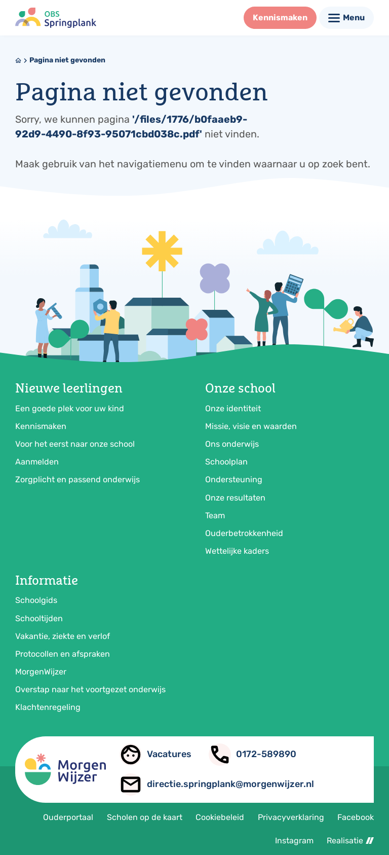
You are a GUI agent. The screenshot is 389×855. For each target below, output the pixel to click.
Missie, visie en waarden (251, 426)
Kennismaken (40, 426)
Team (215, 515)
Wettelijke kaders (237, 551)
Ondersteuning (233, 479)
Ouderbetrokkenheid (244, 533)
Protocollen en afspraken (62, 654)
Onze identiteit (233, 408)
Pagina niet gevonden (67, 60)
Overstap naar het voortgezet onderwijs (90, 689)
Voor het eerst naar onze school (75, 444)
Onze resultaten (235, 498)
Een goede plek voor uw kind (69, 408)
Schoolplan (226, 462)
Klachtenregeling (48, 707)
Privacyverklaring (291, 817)
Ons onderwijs (232, 444)
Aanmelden (37, 462)
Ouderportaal (68, 817)
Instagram (294, 840)
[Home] (18, 60)
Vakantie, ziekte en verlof (62, 636)
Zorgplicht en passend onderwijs (77, 479)
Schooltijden (39, 618)
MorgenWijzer (40, 671)
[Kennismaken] (280, 18)
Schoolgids (36, 600)
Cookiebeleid (220, 817)
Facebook (355, 817)
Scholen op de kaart (144, 817)
